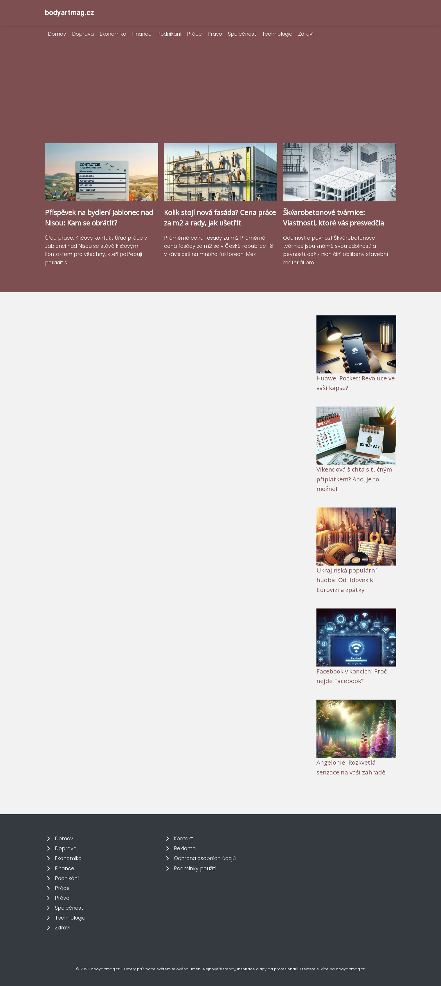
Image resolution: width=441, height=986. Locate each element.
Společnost (242, 33)
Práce (194, 33)
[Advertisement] (220, 99)
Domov (57, 33)
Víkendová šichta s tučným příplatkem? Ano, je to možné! (354, 479)
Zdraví (306, 33)
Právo (215, 33)
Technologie (277, 33)
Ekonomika (113, 33)
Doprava (83, 33)
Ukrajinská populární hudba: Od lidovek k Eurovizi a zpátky (346, 580)
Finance (142, 33)
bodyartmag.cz (69, 12)
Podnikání (169, 33)
